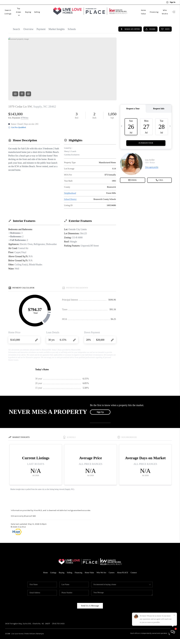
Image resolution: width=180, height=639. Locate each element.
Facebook (130, 619)
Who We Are (163, 10)
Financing (150, 10)
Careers (112, 568)
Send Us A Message (90, 601)
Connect (134, 568)
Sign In (170, 2)
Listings (53, 568)
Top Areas (25, 10)
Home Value (138, 10)
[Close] (174, 615)
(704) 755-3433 (58, 619)
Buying (37, 10)
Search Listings (10, 10)
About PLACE (123, 568)
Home (44, 568)
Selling (46, 10)
